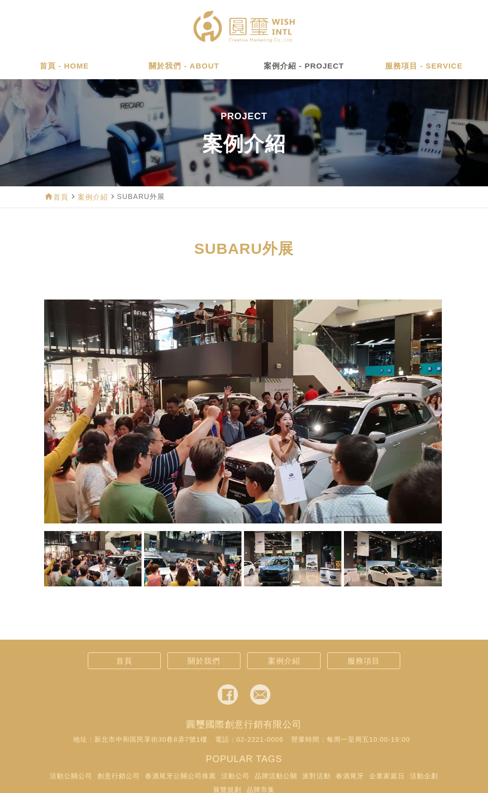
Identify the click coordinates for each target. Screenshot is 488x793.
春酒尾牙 (350, 776)
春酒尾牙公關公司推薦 (180, 776)
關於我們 (204, 660)
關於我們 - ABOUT (184, 65)
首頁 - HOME (64, 65)
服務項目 (363, 660)
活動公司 (235, 776)
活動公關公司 (71, 776)
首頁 (60, 197)
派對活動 (316, 776)
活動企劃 (424, 776)
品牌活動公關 (276, 776)
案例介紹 (93, 197)
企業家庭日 (387, 776)
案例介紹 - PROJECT (304, 65)
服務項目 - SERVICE (424, 65)
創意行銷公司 (118, 776)
